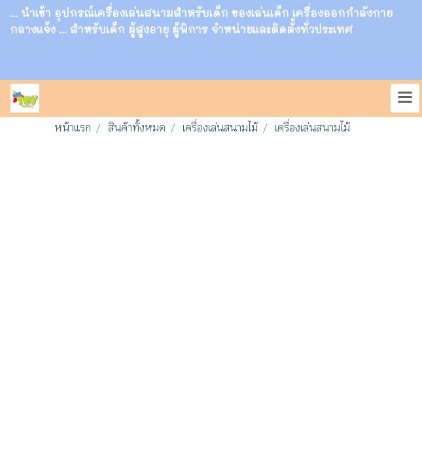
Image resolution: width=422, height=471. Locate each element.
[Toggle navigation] (405, 98)
